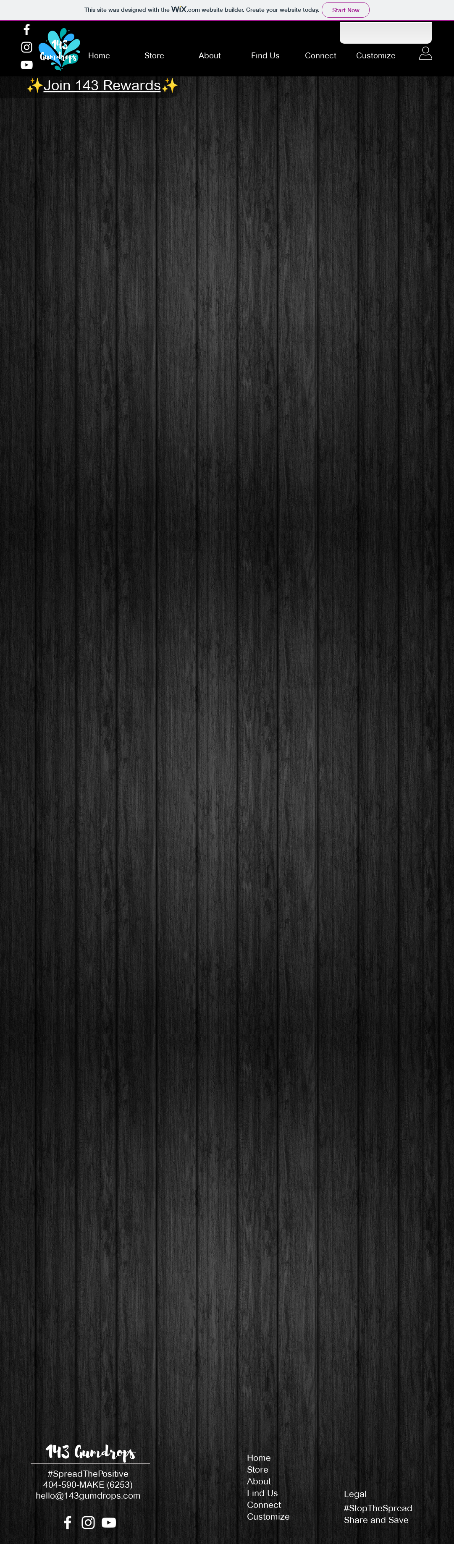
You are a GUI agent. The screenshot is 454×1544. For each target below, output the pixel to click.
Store (257, 1469)
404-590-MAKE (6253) (88, 1484)
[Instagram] (26, 47)
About (259, 1481)
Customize (268, 1516)
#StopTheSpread (378, 1508)
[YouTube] (26, 65)
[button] (102, 87)
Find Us (262, 1493)
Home (259, 1457)
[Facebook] (26, 29)
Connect (264, 1505)
